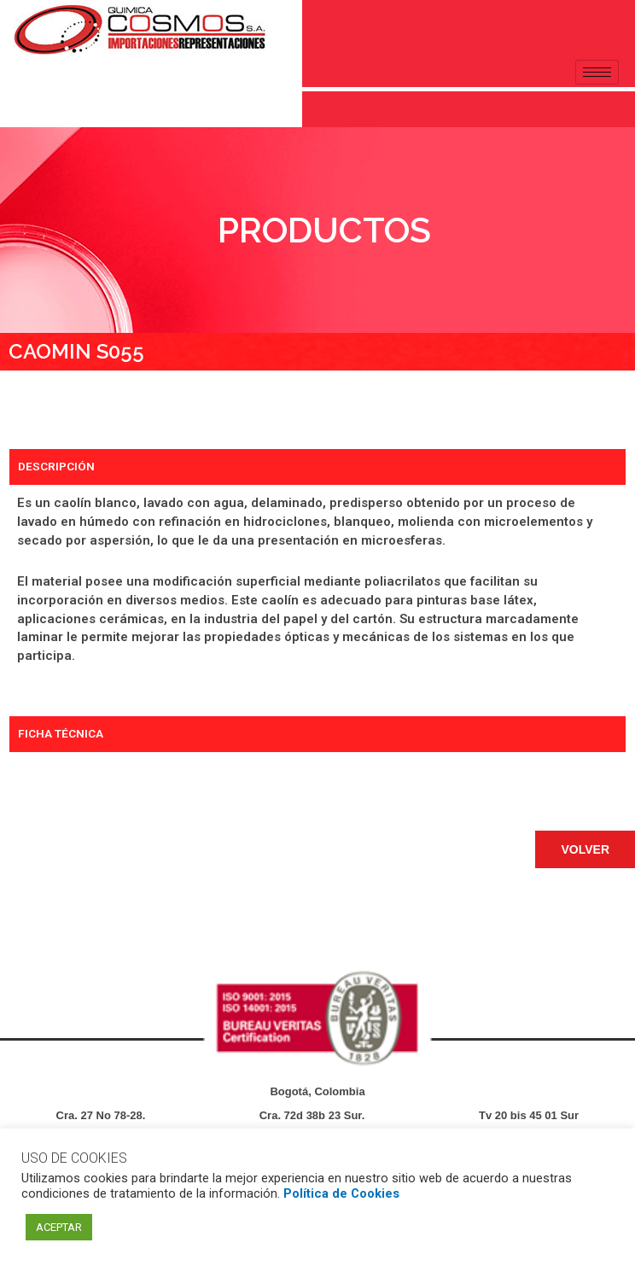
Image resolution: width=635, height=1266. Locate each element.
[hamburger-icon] (597, 72)
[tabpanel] (317, 600)
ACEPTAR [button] (59, 1227)
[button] (585, 849)
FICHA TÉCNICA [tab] (60, 733)
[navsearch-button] (21, 106)
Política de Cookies (341, 1193)
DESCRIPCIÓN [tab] (56, 466)
